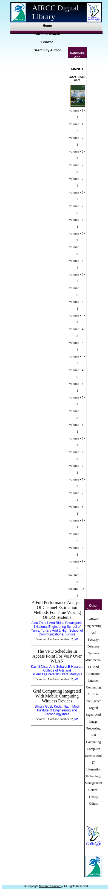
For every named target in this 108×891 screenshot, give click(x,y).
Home (47, 26)
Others (93, 803)
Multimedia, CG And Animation (93, 667)
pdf (75, 639)
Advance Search (47, 34)
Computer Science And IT (93, 755)
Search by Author (47, 50)
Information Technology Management (93, 776)
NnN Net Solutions (50, 886)
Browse (47, 42)
